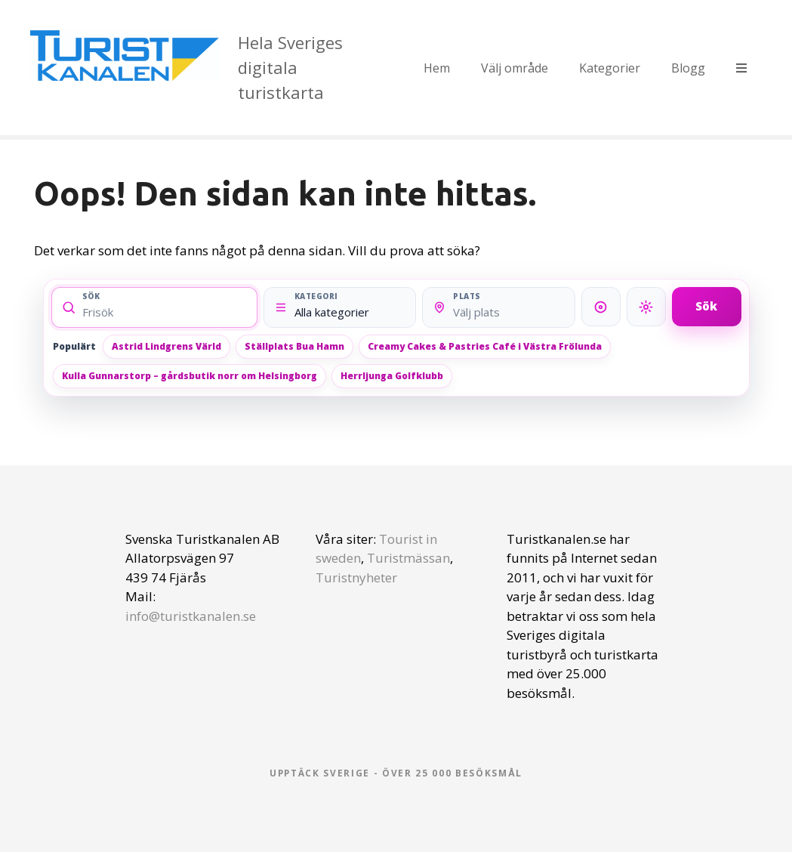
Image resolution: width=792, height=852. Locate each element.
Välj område (514, 68)
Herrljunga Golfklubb (392, 375)
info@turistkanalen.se (190, 616)
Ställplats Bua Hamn (294, 346)
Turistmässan (408, 557)
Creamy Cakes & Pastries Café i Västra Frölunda (485, 346)
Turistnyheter (356, 577)
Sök (706, 305)
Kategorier (609, 68)
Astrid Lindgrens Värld (166, 346)
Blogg (688, 68)
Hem (437, 68)
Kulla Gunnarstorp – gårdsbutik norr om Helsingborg (189, 375)
